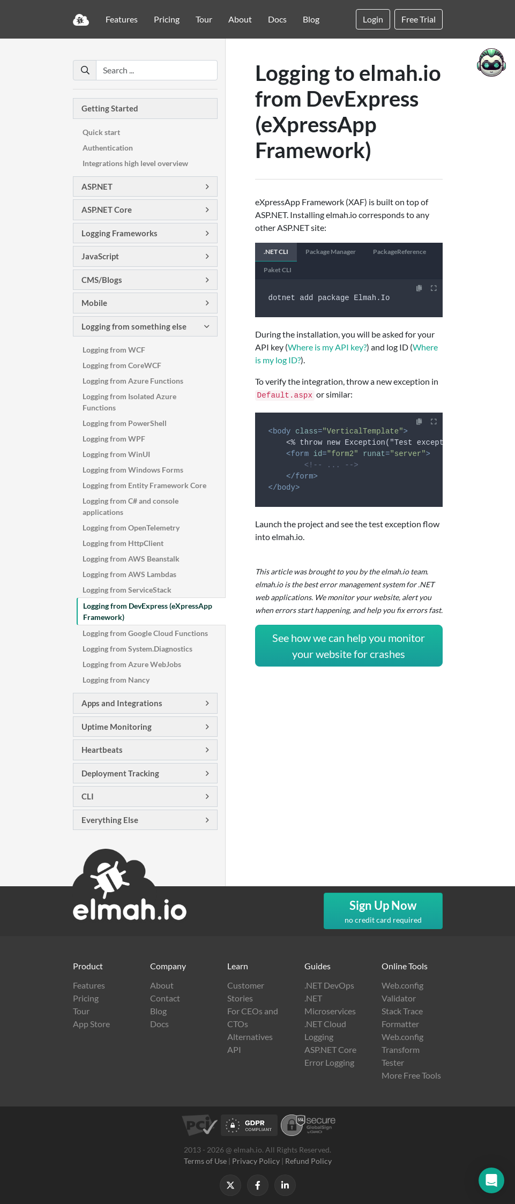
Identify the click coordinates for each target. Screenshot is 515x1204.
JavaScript (100, 256)
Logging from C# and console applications (130, 506)
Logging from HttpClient (123, 543)
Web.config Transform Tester (402, 1049)
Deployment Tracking (120, 773)
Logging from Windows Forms (133, 469)
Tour (204, 19)
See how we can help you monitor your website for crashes (348, 645)
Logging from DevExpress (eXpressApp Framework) (147, 611)
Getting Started (109, 108)
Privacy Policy (256, 1160)
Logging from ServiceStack (127, 589)
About (240, 19)
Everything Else (109, 820)
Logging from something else (133, 326)
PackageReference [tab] (399, 252)
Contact (165, 998)
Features (122, 19)
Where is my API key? (327, 347)
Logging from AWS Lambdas (129, 574)
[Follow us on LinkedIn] (285, 1185)
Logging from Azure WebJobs (132, 664)
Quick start (101, 132)
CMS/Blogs (101, 280)
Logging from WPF (114, 438)
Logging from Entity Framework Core (144, 485)
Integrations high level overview (135, 163)
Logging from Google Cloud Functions (145, 633)
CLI (87, 796)
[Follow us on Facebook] (257, 1185)
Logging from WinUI (116, 454)
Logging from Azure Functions (133, 380)
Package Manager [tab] (330, 252)
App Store (91, 1024)
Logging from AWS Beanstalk (131, 558)
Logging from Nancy (116, 679)
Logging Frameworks (119, 233)
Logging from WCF (114, 349)
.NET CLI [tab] (276, 252)
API (234, 1049)
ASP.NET (97, 186)
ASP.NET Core (106, 209)
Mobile (94, 303)
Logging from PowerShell (125, 423)
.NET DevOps (329, 985)
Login (373, 19)
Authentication (108, 147)
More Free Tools (411, 1075)
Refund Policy (308, 1160)
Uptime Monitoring (116, 726)
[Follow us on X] (230, 1185)
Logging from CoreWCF (122, 365)
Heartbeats (102, 749)
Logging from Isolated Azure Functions (129, 402)
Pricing (167, 19)
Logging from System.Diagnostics (137, 648)
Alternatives (250, 1036)
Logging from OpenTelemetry (131, 527)
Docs (277, 19)
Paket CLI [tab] (278, 270)
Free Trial (418, 19)
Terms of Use (205, 1160)
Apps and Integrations (121, 703)
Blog (311, 19)
